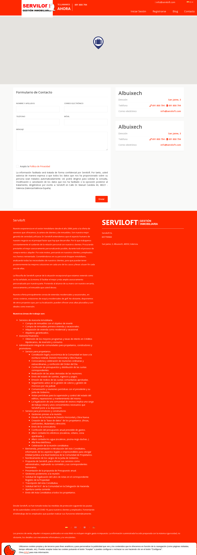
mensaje (20, 129)
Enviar (101, 199)
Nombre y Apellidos (25, 103)
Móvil (67, 116)
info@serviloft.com (171, 111)
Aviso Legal (68, 549)
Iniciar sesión (138, 11)
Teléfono (20, 116)
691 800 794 (157, 105)
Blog (175, 11)
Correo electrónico (73, 103)
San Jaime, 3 (174, 99)
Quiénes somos (21, 549)
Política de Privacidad (40, 166)
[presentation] (39, 159)
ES (190, 2)
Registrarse (159, 11)
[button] (98, 43)
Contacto (189, 11)
